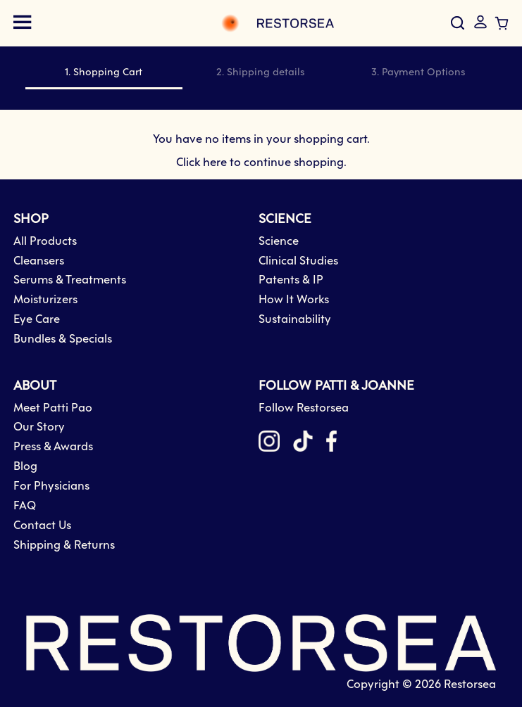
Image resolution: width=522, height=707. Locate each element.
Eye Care (36, 319)
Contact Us (42, 526)
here (215, 163)
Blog (25, 466)
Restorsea (470, 685)
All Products (45, 241)
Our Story (39, 427)
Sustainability (295, 319)
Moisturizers (45, 300)
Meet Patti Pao (52, 408)
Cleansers (38, 261)
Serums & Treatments (69, 280)
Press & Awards (53, 447)
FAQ (24, 506)
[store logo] (190, 23)
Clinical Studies (298, 261)
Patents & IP (291, 280)
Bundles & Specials (62, 339)
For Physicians (51, 486)
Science (279, 241)
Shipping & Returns (64, 545)
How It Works (294, 300)
